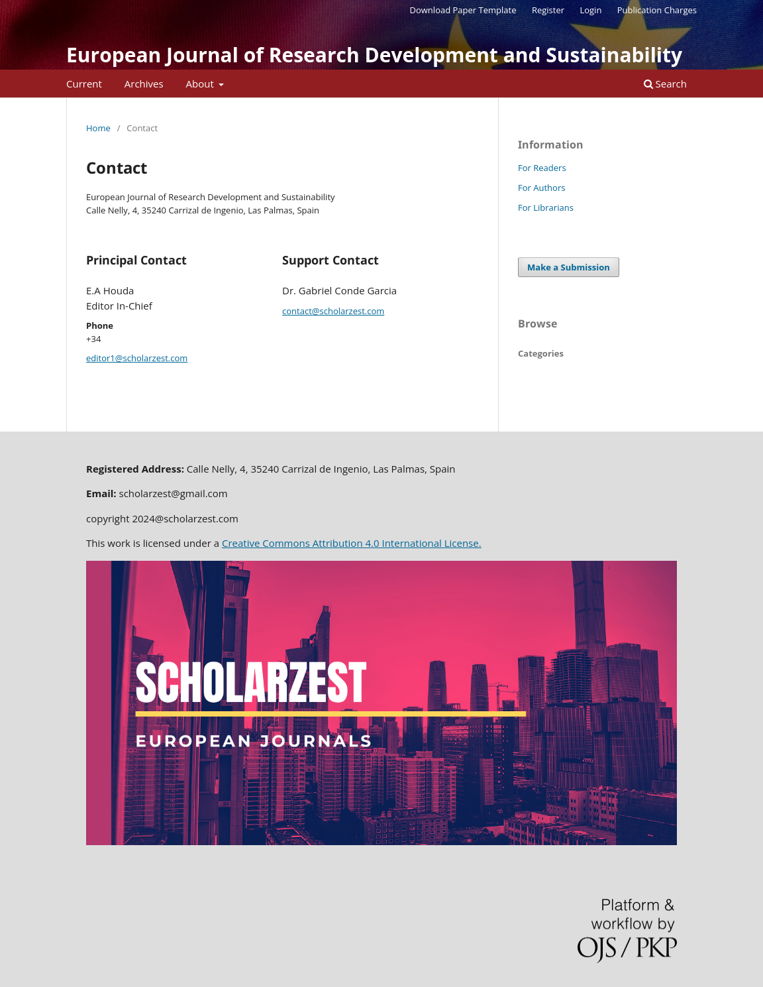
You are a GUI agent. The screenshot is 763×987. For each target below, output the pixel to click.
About (201, 83)
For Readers (542, 168)
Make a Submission (568, 267)
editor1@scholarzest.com (136, 358)
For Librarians (546, 207)
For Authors (541, 188)
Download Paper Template (463, 10)
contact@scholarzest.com (333, 311)
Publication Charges (657, 10)
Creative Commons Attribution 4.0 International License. (352, 543)
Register (548, 10)
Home (98, 128)
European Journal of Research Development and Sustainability (374, 54)
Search (665, 83)
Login (590, 10)
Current (84, 83)
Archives (144, 83)
